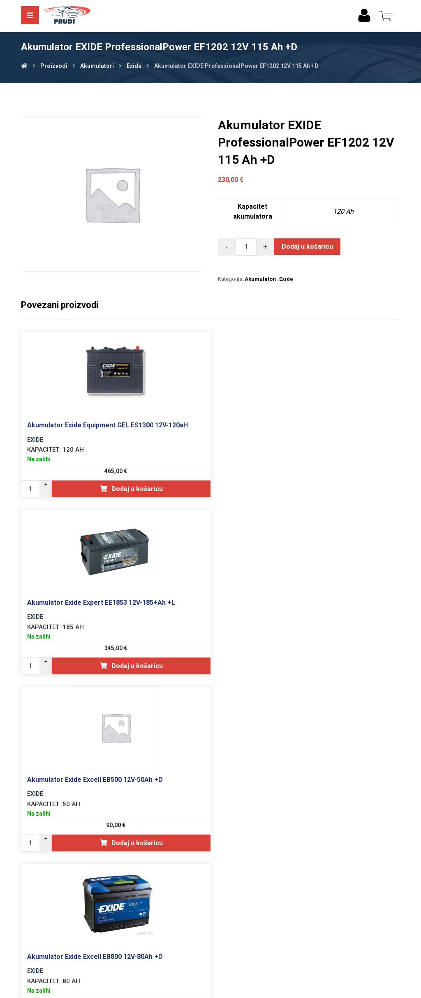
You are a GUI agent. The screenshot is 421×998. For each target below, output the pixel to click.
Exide (286, 279)
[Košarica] (385, 15)
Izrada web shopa (197, 990)
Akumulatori (261, 279)
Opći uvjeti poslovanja (211, 926)
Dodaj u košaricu (307, 246)
